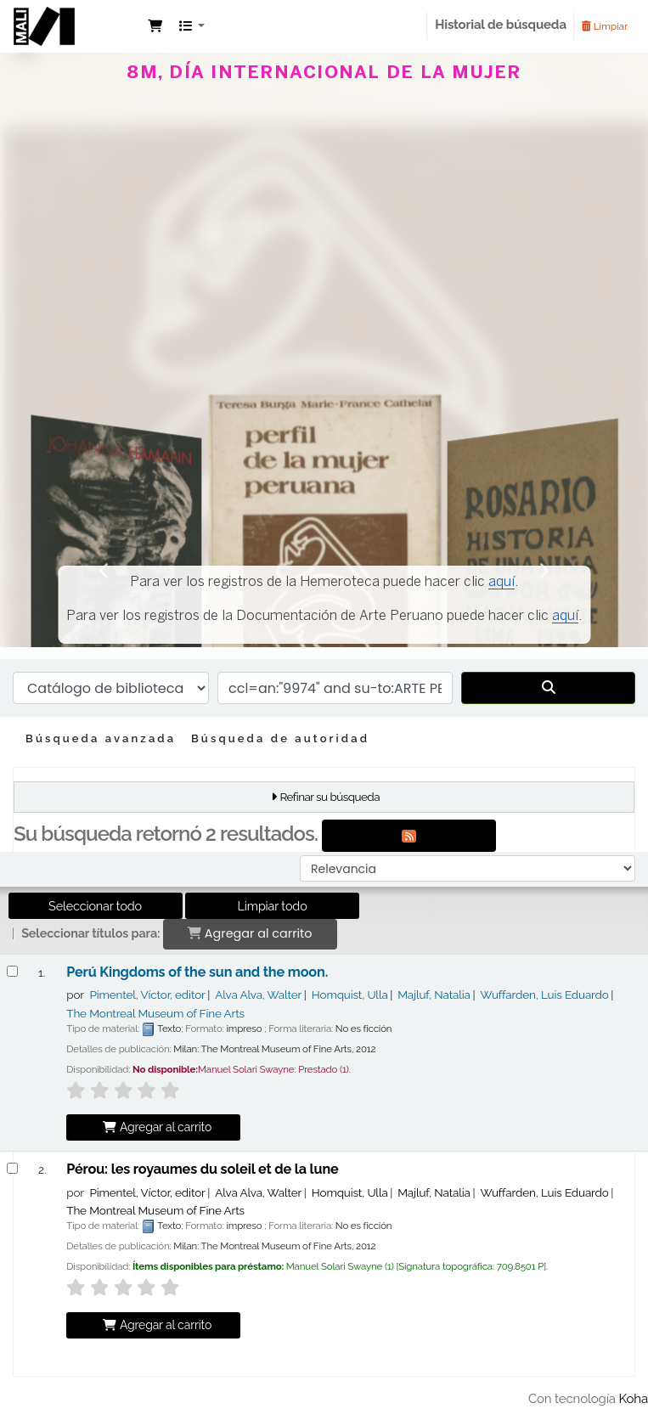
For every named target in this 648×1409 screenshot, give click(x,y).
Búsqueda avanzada (100, 738)
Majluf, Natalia (434, 994)
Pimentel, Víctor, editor (147, 994)
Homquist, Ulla (350, 994)
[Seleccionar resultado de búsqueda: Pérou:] (12, 1168)
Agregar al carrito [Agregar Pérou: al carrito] (156, 1325)
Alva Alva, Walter (258, 994)
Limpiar (605, 26)
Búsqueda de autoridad (280, 738)
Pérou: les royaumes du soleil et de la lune (202, 1169)
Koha (633, 1398)
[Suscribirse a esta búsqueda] (409, 836)
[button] (155, 26)
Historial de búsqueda (500, 24)
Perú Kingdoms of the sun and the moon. (197, 972)
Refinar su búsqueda (329, 796)
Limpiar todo (272, 906)
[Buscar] (548, 688)
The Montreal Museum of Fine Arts (155, 1013)
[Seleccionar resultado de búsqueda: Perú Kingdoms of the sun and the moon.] (12, 971)
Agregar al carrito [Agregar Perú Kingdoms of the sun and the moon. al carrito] (156, 1127)
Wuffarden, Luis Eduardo (544, 994)
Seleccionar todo (95, 906)
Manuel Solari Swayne (77, 40)
